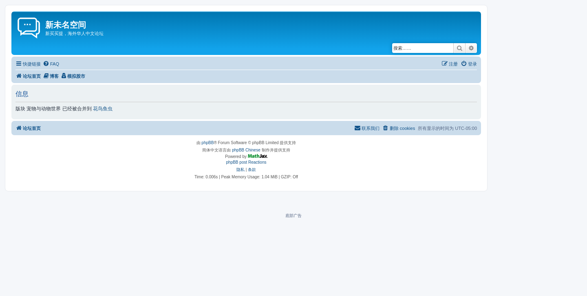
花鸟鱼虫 (103, 109)
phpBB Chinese (246, 150)
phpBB (207, 142)
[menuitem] (51, 64)
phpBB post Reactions (246, 162)
